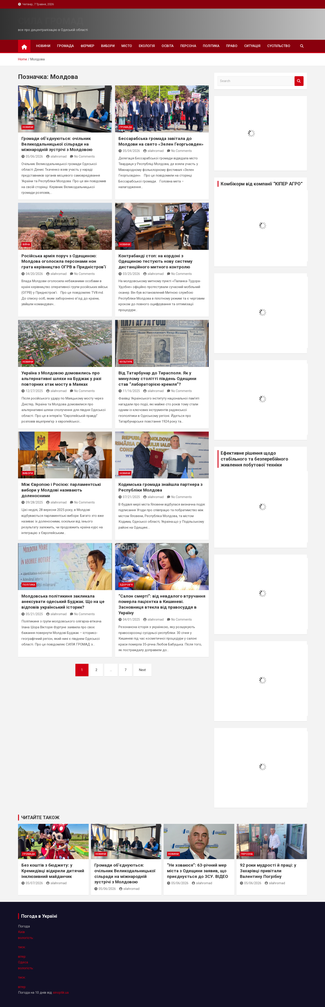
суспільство (278, 46)
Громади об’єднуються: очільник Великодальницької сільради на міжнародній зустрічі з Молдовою (56, 144)
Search (299, 81)
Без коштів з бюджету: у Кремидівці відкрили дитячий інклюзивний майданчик (52, 871)
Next (142, 670)
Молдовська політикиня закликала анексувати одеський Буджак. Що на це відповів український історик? (62, 601)
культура (126, 361)
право (231, 46)
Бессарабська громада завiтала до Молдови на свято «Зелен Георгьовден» (161, 141)
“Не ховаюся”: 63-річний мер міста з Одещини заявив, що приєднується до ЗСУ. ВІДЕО (197, 871)
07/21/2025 (129, 497)
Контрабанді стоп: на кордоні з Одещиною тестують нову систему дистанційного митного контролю (155, 261)
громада (65, 46)
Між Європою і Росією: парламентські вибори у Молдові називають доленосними (61, 490)
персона (188, 46)
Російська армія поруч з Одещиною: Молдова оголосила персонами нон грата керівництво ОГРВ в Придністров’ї (63, 261)
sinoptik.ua (61, 992)
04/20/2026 (32, 274)
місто (126, 46)
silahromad (56, 156)
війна (26, 244)
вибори (108, 46)
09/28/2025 (32, 502)
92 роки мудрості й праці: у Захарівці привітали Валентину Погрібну (268, 871)
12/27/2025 (32, 391)
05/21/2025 (32, 614)
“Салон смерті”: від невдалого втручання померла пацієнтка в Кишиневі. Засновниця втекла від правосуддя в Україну (161, 604)
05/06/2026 (32, 156)
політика (211, 46)
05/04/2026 (129, 151)
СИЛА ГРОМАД (50, 21)
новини (43, 46)
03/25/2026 (129, 274)
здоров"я (126, 584)
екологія (147, 46)
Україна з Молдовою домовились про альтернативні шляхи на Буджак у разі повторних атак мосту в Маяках (61, 378)
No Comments (84, 156)
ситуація (252, 46)
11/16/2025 (129, 391)
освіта (168, 46)
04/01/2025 (129, 619)
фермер (87, 46)
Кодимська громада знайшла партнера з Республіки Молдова (160, 487)
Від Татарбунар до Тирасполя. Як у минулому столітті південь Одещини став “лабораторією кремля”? (157, 378)
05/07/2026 (32, 883)
